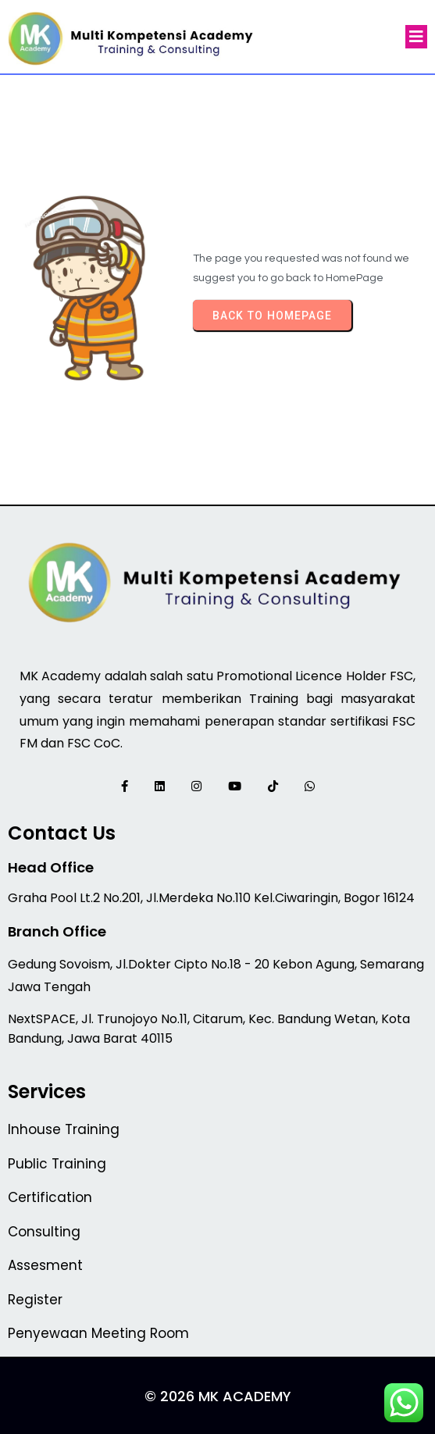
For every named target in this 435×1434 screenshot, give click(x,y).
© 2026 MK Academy (217, 1396)
